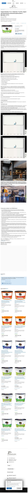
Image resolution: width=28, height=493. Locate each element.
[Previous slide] (1, 170)
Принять (9, 488)
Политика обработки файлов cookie (11, 486)
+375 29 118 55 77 (8, 281)
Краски (7, 288)
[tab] (12, 206)
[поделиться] (13, 23)
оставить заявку (19, 33)
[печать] (18, 23)
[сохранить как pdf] (23, 23)
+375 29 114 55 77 (14, 7)
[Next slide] (25, 170)
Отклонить (19, 488)
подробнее (2, 307)
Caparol (2, 274)
